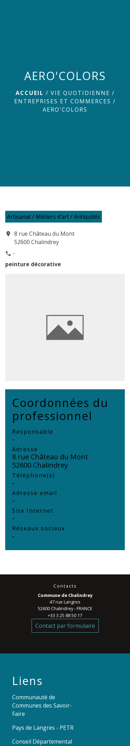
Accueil (30, 93)
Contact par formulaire (65, 626)
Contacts (65, 586)
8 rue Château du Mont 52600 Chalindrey (44, 238)
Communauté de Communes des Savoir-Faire (42, 705)
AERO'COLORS (65, 109)
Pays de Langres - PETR (42, 727)
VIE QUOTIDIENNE (80, 93)
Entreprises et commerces (62, 101)
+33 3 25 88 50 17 (65, 615)
